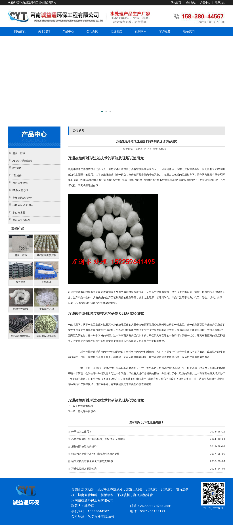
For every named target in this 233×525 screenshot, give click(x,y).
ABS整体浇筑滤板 (22, 160)
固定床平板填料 (21, 220)
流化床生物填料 (87, 411)
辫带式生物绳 (20, 183)
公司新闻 (92, 31)
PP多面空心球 (20, 190)
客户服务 (165, 31)
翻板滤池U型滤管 (22, 197)
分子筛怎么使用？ (81, 431)
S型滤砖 (17, 168)
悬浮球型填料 (85, 406)
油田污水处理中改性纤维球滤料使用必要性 (95, 454)
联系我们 (220, 2)
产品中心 (205, 2)
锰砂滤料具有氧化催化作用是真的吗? (92, 461)
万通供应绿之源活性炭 (84, 468)
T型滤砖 (17, 175)
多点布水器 (18, 212)
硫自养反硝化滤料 (22, 205)
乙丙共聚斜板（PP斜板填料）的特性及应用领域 (98, 439)
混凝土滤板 (18, 153)
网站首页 (176, 2)
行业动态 (116, 31)
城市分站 (191, 2)
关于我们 (44, 31)
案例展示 (140, 31)
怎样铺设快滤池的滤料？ (85, 446)
